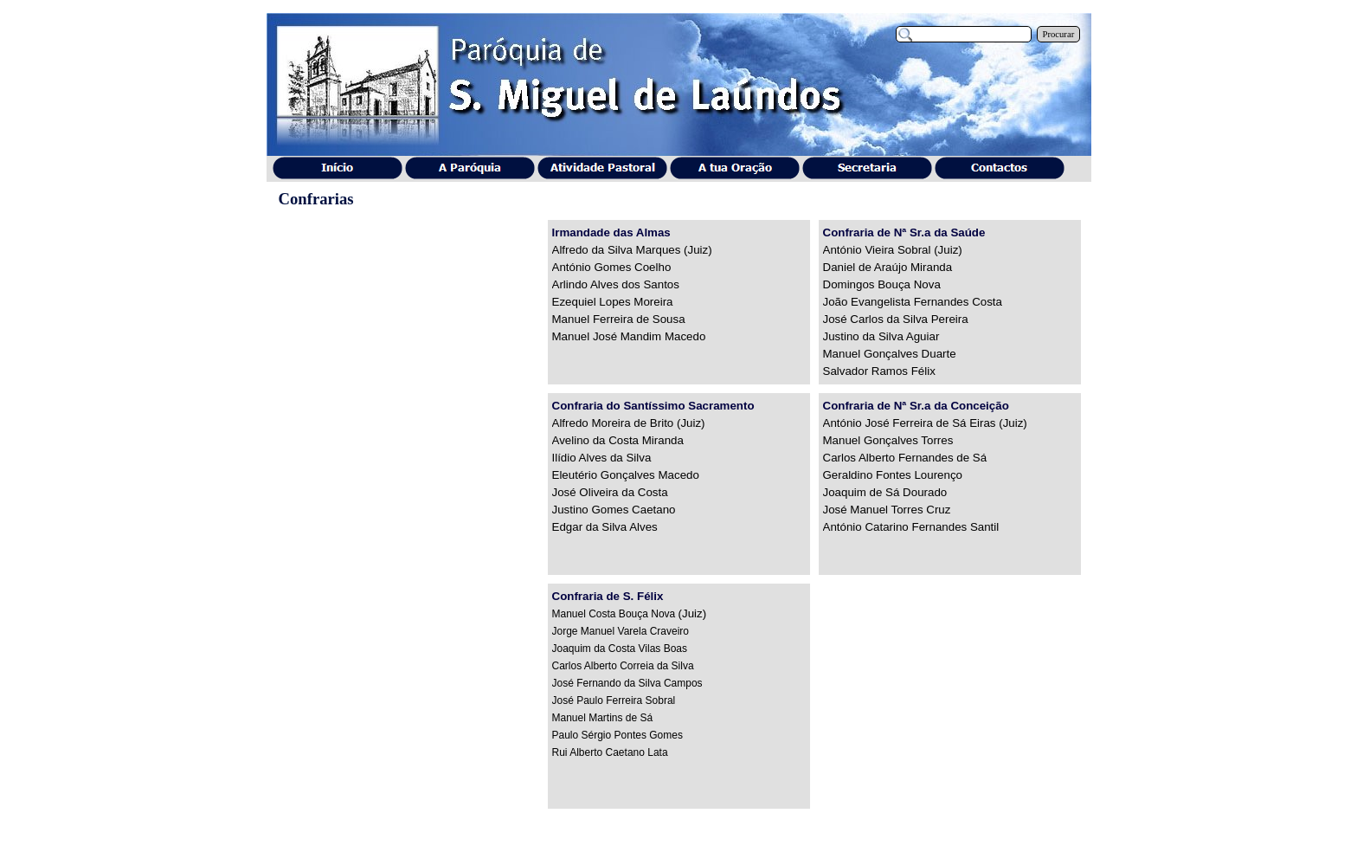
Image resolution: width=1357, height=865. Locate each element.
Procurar (1059, 34)
